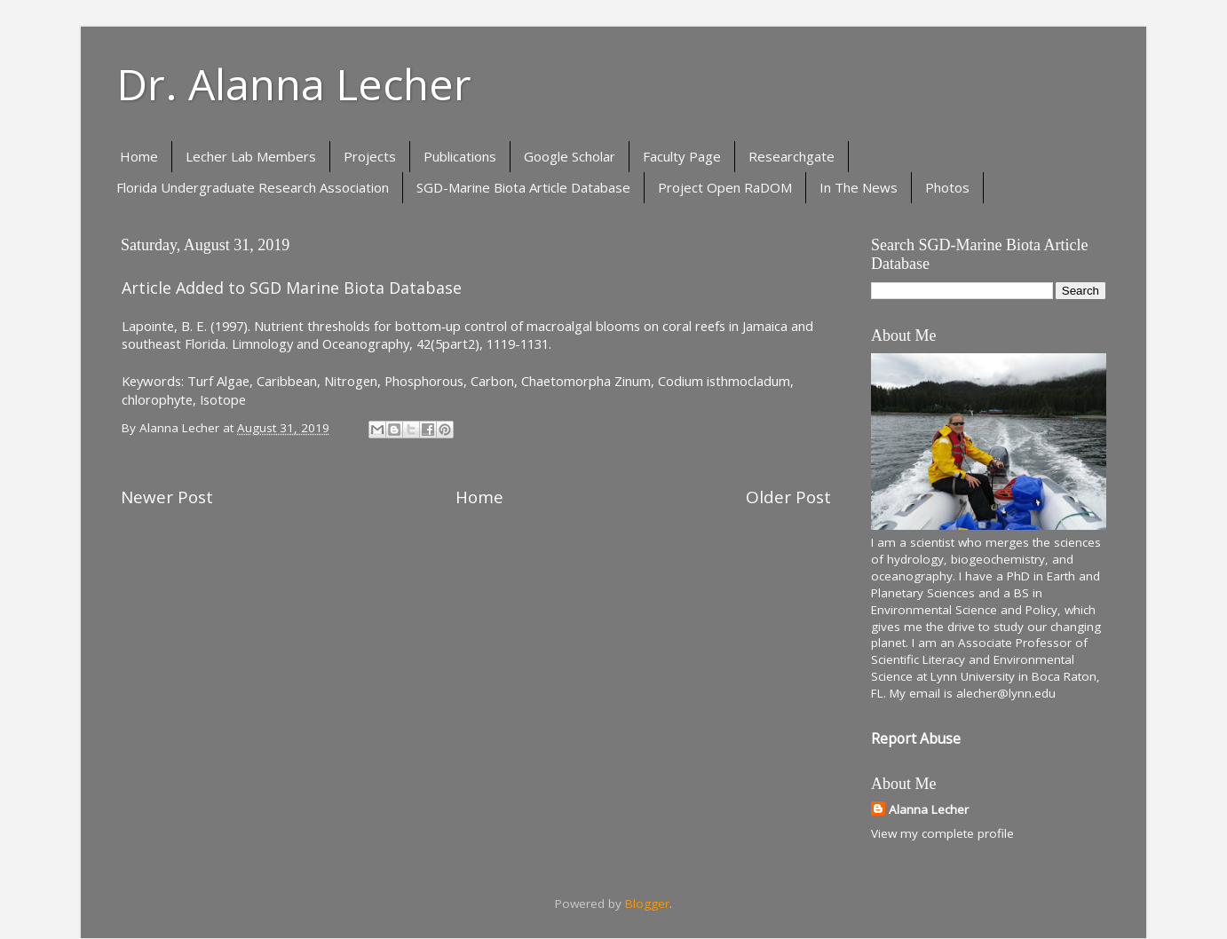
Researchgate (791, 156)
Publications (460, 156)
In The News (858, 187)
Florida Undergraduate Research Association (252, 187)
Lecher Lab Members (251, 156)
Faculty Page (682, 156)
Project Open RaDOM (725, 187)
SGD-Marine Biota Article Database (523, 187)
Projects (370, 156)
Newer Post (167, 497)
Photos (947, 187)
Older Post (788, 497)
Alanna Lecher (929, 809)
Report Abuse (916, 738)
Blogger (647, 903)
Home (139, 156)
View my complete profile (942, 833)
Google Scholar (569, 156)
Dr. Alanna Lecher (293, 84)
